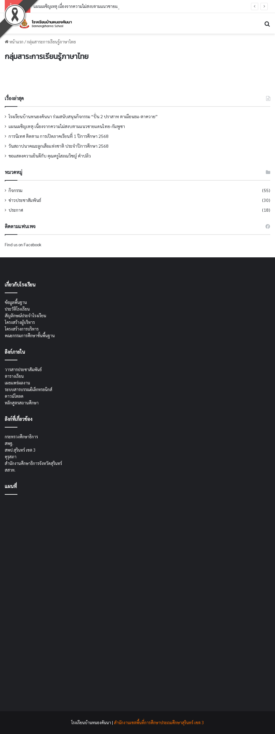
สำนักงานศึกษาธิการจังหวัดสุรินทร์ (33, 463)
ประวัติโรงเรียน (17, 309)
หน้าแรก (14, 41)
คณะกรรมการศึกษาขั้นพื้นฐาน (30, 335)
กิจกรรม (15, 190)
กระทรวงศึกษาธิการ (21, 436)
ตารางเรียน (14, 376)
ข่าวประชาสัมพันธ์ (25, 200)
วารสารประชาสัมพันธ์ (23, 369)
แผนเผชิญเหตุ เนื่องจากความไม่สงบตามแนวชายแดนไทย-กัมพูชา (88, 6)
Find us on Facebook (23, 244)
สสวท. (10, 470)
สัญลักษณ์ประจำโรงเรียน (25, 315)
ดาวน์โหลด (14, 396)
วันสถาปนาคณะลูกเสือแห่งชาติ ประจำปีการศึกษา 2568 (59, 146)
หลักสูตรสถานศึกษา (22, 402)
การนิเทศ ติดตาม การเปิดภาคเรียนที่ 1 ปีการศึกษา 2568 (59, 136)
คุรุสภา (10, 456)
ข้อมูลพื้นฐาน (16, 302)
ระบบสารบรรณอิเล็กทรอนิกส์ (28, 389)
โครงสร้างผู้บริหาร (20, 322)
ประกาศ (16, 210)
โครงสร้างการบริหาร (22, 329)
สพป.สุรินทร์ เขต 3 (20, 450)
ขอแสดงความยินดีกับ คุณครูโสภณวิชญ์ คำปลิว (50, 155)
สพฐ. (9, 443)
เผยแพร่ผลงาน (17, 382)
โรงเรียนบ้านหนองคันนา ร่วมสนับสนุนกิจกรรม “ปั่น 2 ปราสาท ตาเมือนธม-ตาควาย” (83, 116)
